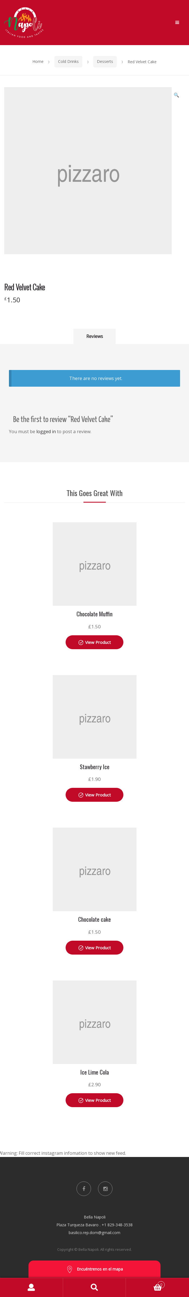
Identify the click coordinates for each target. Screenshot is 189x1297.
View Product (98, 642)
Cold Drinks (68, 61)
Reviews (94, 336)
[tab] (94, 336)
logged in (46, 431)
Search (94, 1287)
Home (38, 61)
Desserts (105, 61)
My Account (31, 1287)
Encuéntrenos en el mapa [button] (94, 1269)
